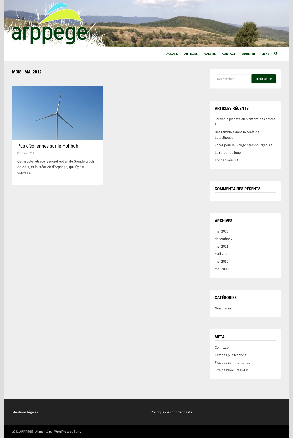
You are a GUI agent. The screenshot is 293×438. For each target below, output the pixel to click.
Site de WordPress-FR (231, 370)
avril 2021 (222, 253)
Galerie (210, 53)
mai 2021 (221, 246)
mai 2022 (221, 231)
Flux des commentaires (232, 362)
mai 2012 (221, 261)
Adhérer (248, 53)
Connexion (223, 347)
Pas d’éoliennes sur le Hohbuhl (48, 146)
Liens (265, 53)
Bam (77, 431)
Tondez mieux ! (226, 160)
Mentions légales (25, 412)
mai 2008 (221, 269)
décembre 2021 (226, 238)
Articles (191, 53)
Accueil (172, 53)
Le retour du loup (228, 152)
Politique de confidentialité (171, 412)
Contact (229, 53)
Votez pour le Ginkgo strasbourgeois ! (243, 145)
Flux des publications (230, 355)
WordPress (61, 431)
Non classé (223, 308)
